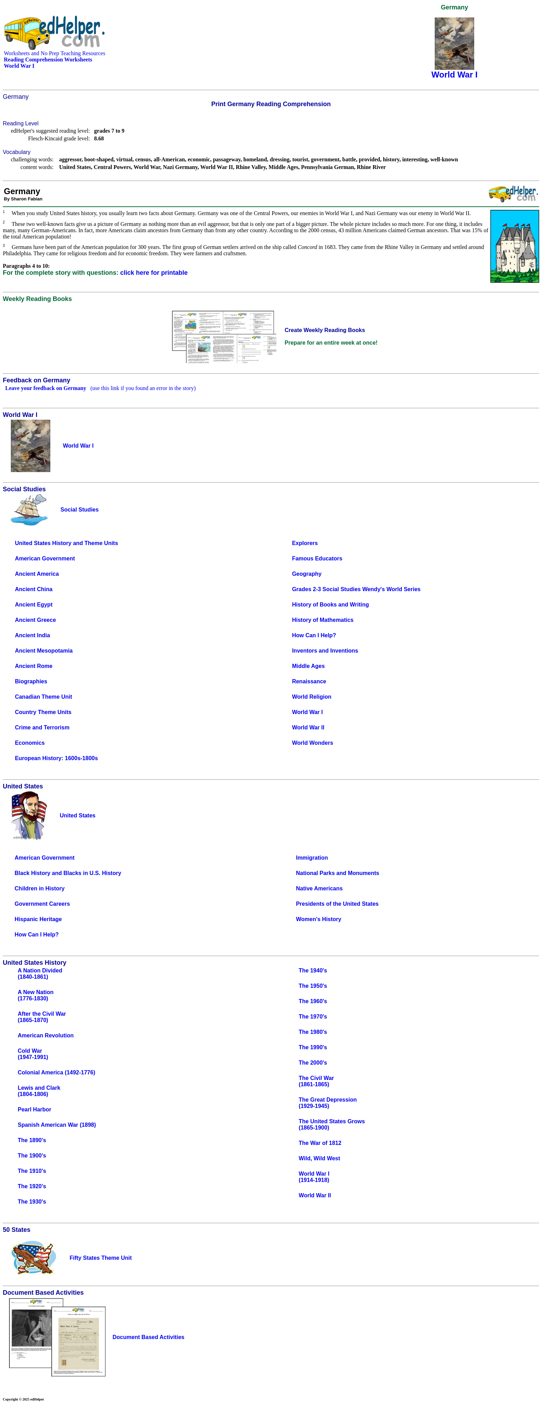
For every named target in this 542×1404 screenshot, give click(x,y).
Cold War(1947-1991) (33, 1054)
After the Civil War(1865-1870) (42, 1017)
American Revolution (46, 1035)
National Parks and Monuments (337, 873)
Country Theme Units (43, 712)
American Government (45, 558)
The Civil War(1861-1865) (316, 1081)
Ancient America (37, 574)
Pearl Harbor (34, 1109)
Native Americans (319, 888)
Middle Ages (308, 666)
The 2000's (313, 1063)
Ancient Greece (35, 620)
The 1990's (313, 1047)
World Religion (312, 697)
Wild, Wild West (319, 1158)
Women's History (318, 919)
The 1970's (313, 1017)
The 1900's (32, 1156)
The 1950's (313, 986)
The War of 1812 (320, 1143)
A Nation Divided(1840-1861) (40, 974)
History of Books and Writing (330, 605)
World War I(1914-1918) (314, 1177)
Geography (306, 574)
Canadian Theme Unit (43, 697)
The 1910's (32, 1171)
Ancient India (32, 635)
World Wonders (312, 743)
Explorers (305, 543)
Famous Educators (317, 558)
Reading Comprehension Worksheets (48, 60)
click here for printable (154, 272)
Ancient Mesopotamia (44, 651)
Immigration (312, 858)
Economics (30, 743)
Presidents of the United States (337, 904)
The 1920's (32, 1186)
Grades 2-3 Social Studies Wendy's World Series (356, 589)
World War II (308, 727)
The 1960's (313, 1001)
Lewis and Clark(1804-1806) (39, 1091)
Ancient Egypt (34, 605)
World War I (307, 712)
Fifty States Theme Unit (101, 1258)
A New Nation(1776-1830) (36, 995)
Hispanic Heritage (38, 919)
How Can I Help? (314, 635)
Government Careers (42, 904)
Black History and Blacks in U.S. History (68, 873)
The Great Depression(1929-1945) (328, 1103)
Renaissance (309, 681)
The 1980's (313, 1032)
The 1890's (32, 1140)
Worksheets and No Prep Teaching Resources (54, 53)
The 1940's (313, 970)
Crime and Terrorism (42, 727)
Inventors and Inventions (325, 651)
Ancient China (34, 589)
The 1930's (32, 1202)
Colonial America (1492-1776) (56, 1072)
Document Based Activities (149, 1337)
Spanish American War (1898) (57, 1125)
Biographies (31, 681)
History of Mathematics (323, 620)
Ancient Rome (34, 666)
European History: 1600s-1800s (56, 758)
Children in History (40, 888)
